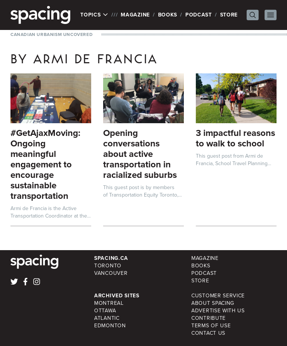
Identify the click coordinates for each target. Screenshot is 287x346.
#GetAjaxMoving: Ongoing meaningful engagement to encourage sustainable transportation (45, 164)
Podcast (198, 15)
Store (229, 15)
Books (168, 15)
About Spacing (212, 303)
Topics (94, 15)
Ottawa (105, 311)
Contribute (208, 318)
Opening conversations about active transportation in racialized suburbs (140, 154)
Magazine (135, 15)
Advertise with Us (218, 311)
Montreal (109, 303)
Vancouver (110, 273)
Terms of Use (211, 326)
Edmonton (110, 326)
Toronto (107, 266)
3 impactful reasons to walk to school (235, 138)
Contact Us (208, 333)
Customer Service (218, 296)
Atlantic (107, 318)
